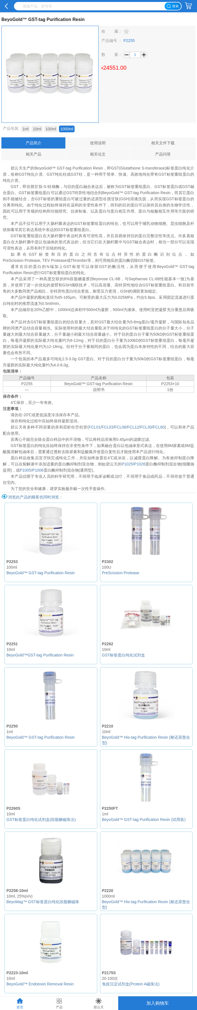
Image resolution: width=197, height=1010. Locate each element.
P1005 (25, 470)
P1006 (37, 470)
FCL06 (120, 427)
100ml (51, 129)
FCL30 (146, 427)
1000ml (66, 129)
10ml (37, 129)
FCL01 (94, 427)
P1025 (127, 464)
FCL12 (133, 427)
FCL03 (107, 427)
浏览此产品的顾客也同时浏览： (35, 497)
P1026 (139, 464)
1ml (25, 129)
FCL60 (159, 427)
